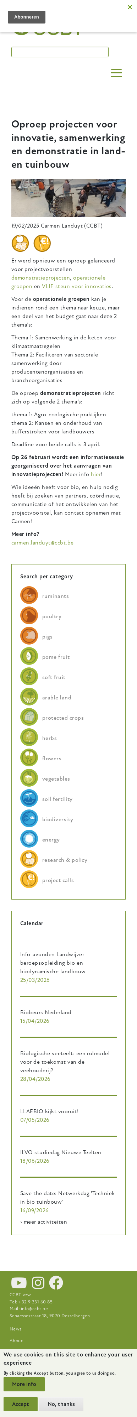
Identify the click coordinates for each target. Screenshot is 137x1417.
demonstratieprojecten (40, 277)
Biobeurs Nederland (46, 1012)
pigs (47, 636)
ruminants (55, 596)
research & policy (64, 860)
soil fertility (57, 799)
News (16, 1329)
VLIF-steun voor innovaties (76, 286)
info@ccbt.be (34, 1309)
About (16, 1341)
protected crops (63, 717)
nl (117, 15)
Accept (20, 1404)
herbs (49, 738)
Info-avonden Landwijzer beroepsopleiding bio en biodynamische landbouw (53, 963)
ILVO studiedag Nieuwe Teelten (61, 1152)
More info (24, 1384)
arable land (56, 697)
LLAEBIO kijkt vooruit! (49, 1111)
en (102, 15)
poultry (51, 616)
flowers (51, 758)
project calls (58, 880)
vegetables (56, 778)
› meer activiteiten (43, 1221)
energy (51, 839)
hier (96, 474)
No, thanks (61, 1404)
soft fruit (54, 677)
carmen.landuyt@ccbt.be (42, 542)
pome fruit (56, 657)
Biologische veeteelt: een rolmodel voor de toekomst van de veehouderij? (65, 1062)
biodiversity (57, 819)
